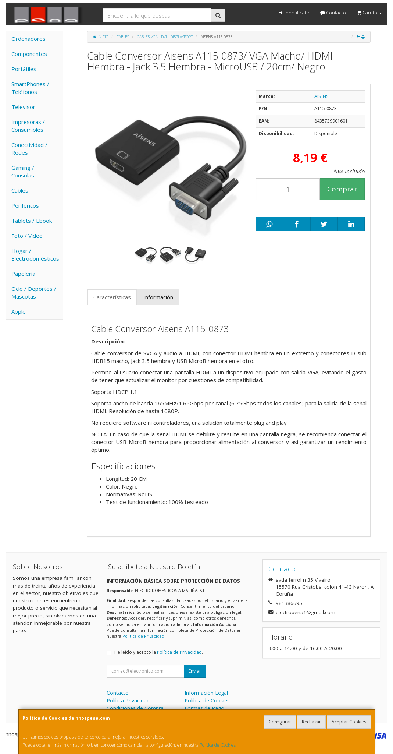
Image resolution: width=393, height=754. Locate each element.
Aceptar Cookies (349, 722)
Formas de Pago (204, 708)
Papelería (23, 273)
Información (158, 297)
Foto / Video (27, 235)
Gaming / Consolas (22, 171)
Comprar (342, 189)
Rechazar (311, 722)
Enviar (195, 671)
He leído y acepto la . (158, 652)
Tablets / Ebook (31, 220)
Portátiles (23, 69)
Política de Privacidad (143, 636)
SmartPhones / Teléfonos (30, 87)
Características (112, 297)
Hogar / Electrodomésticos (35, 254)
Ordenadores (28, 38)
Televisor (23, 106)
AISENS (321, 96)
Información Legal (206, 692)
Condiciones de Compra (135, 708)
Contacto (333, 12)
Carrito (369, 12)
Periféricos (25, 205)
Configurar (280, 722)
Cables (19, 190)
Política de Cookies (218, 745)
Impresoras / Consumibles (28, 125)
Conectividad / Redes (29, 148)
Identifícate (294, 12)
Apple (18, 311)
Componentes (29, 53)
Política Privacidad (128, 700)
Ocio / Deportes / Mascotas (33, 292)
